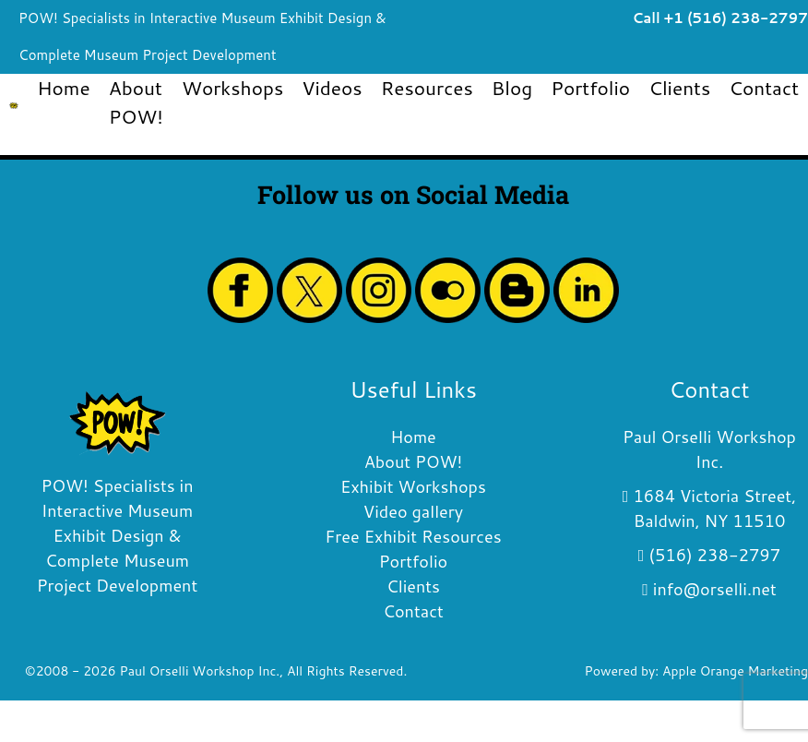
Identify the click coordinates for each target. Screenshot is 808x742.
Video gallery (413, 511)
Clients (679, 88)
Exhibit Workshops (413, 486)
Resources (427, 88)
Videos (332, 88)
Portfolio (590, 88)
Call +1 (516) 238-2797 (720, 18)
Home (63, 88)
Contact (764, 88)
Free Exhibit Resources (413, 536)
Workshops (232, 88)
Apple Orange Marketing (735, 671)
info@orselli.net (715, 589)
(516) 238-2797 (714, 555)
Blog (512, 88)
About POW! (136, 102)
